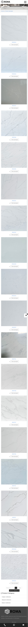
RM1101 (14, 517)
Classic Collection (6, 596)
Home (3, 11)
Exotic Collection (6, 602)
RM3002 (14, 74)
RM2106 (14, 137)
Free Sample (14, 44)
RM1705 (14, 454)
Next (20, 587)
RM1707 (14, 422)
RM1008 (14, 549)
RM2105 (14, 169)
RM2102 (14, 232)
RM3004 (14, 42)
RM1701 (14, 485)
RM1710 (14, 359)
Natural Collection (6, 599)
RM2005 (14, 264)
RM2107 (14, 105)
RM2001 (14, 327)
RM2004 (14, 295)
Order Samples (9, 11)
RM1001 (14, 580)
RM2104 (14, 200)
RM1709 (14, 390)
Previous (8, 587)
